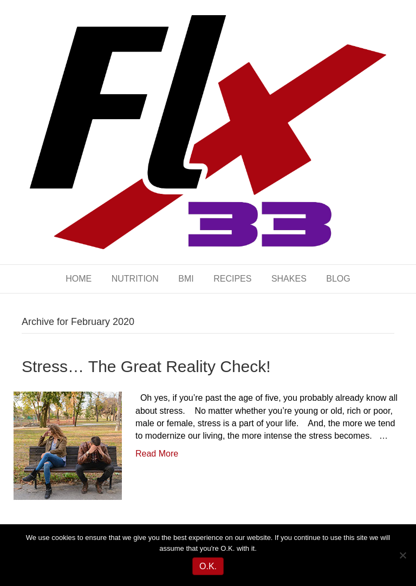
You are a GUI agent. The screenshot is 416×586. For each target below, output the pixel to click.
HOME (79, 278)
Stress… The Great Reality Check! (146, 366)
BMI (185, 278)
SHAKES (289, 278)
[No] (402, 555)
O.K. (208, 566)
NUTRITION (135, 278)
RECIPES (232, 278)
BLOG (338, 278)
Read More (156, 453)
